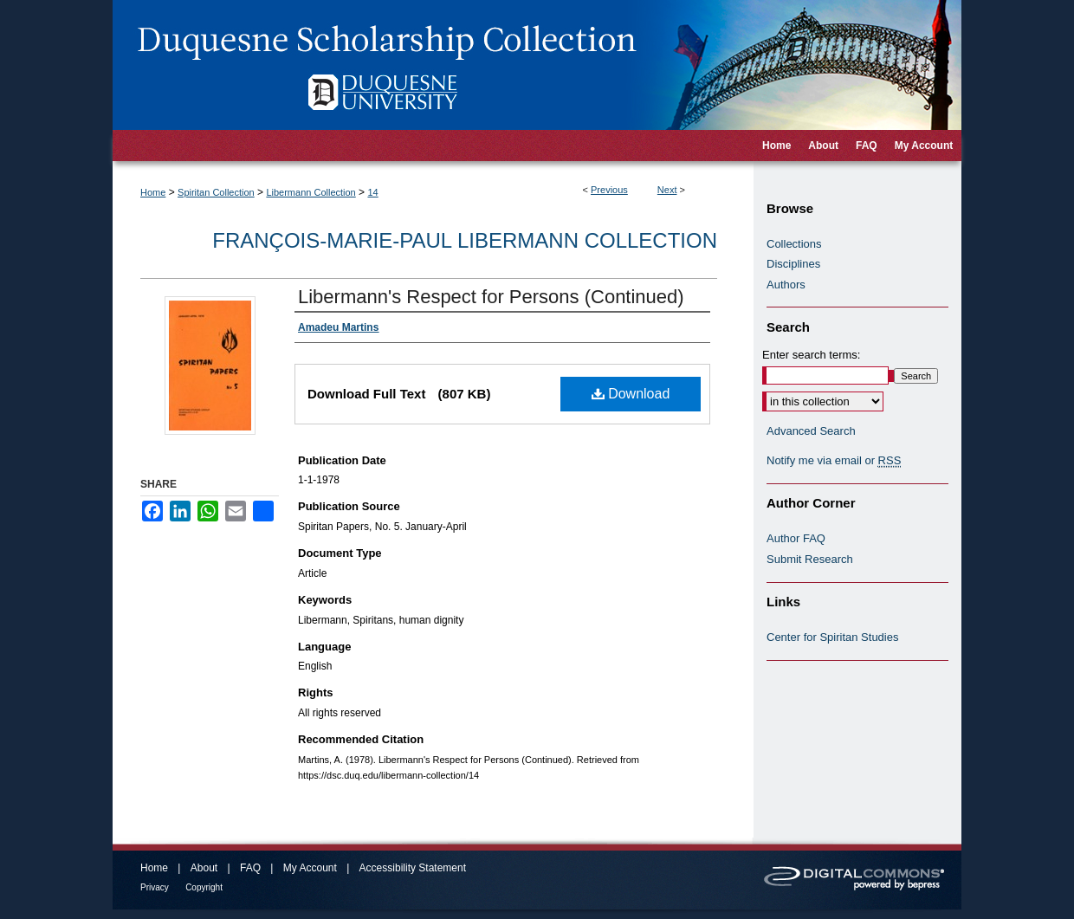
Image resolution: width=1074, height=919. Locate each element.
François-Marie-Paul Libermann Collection (464, 240)
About (204, 868)
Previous (609, 189)
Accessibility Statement (412, 868)
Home (152, 192)
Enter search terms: (811, 354)
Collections (794, 243)
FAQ (250, 868)
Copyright (204, 887)
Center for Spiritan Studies (832, 637)
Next (667, 189)
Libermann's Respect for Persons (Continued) (491, 296)
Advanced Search (811, 430)
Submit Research (810, 559)
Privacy (154, 887)
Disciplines (793, 263)
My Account (310, 868)
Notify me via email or (834, 461)
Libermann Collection (310, 192)
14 (372, 192)
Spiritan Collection (216, 192)
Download (631, 393)
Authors (786, 284)
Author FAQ (796, 538)
